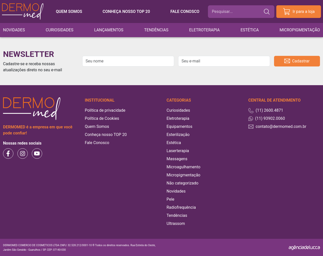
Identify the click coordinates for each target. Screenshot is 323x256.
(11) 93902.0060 (266, 118)
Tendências (156, 30)
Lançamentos (108, 30)
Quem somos (69, 11)
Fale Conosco (97, 142)
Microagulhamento (183, 167)
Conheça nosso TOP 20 (126, 11)
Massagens (177, 158)
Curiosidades (59, 30)
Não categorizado (182, 183)
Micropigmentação (300, 30)
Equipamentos (179, 126)
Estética (249, 30)
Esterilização (178, 134)
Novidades (14, 30)
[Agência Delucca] (304, 247)
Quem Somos (97, 126)
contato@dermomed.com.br (277, 126)
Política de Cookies (102, 118)
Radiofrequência (181, 207)
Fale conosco (184, 11)
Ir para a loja (299, 12)
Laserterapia (178, 150)
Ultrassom (176, 223)
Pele (170, 199)
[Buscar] (237, 11)
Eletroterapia (204, 30)
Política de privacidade (105, 110)
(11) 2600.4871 (265, 110)
